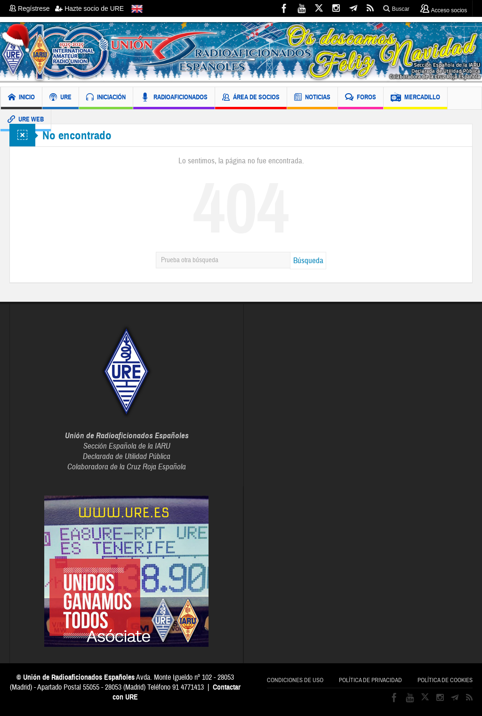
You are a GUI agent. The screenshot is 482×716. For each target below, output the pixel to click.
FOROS (360, 98)
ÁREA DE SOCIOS (251, 98)
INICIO (21, 98)
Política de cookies (445, 680)
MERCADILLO (415, 98)
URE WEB (25, 120)
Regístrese (32, 8)
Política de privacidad (370, 680)
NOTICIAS (312, 98)
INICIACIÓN (106, 98)
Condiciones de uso (295, 680)
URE (60, 98)
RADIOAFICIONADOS (174, 98)
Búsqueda (308, 260)
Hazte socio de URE (89, 8)
